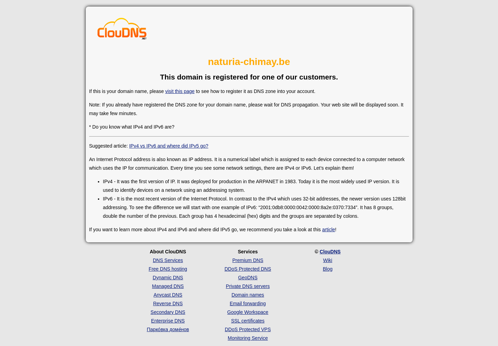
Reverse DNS (168, 303)
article (328, 229)
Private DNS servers (248, 286)
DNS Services (168, 260)
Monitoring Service (248, 338)
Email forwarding (248, 303)
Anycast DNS (168, 295)
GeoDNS (247, 277)
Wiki (327, 260)
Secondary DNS (167, 312)
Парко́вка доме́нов (168, 329)
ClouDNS (330, 251)
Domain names (247, 295)
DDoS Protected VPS (248, 329)
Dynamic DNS (168, 277)
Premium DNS (247, 260)
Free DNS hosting (168, 269)
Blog (327, 269)
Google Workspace (247, 312)
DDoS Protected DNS (247, 269)
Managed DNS (168, 286)
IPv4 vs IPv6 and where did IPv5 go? (168, 146)
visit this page (180, 91)
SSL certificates (248, 321)
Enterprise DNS (168, 321)
